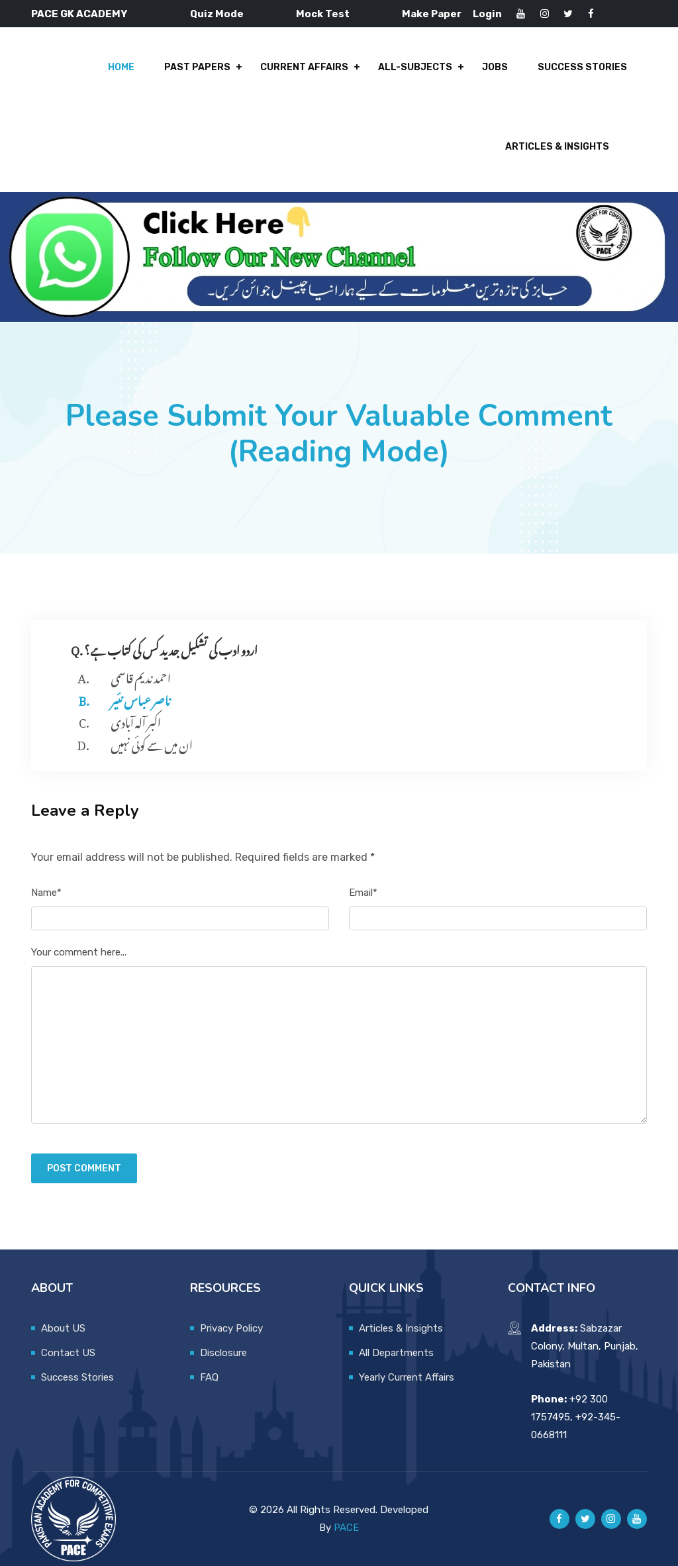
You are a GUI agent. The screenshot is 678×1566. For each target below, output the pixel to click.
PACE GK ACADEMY (79, 14)
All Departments (396, 1353)
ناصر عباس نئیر (140, 698)
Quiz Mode (217, 14)
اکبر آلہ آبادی (136, 720)
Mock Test (323, 14)
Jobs (495, 67)
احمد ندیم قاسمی (141, 676)
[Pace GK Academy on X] (585, 1519)
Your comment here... (78, 952)
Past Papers (197, 67)
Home (121, 67)
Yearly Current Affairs (406, 1377)
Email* (363, 893)
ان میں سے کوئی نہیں (152, 743)
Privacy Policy (231, 1328)
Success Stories (582, 67)
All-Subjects (415, 67)
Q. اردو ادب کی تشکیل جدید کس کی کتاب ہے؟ (164, 648)
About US (63, 1328)
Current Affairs (304, 67)
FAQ (209, 1377)
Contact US (68, 1353)
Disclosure (223, 1353)
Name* (46, 893)
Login (487, 14)
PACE (346, 1528)
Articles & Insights (557, 146)
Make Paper (431, 14)
